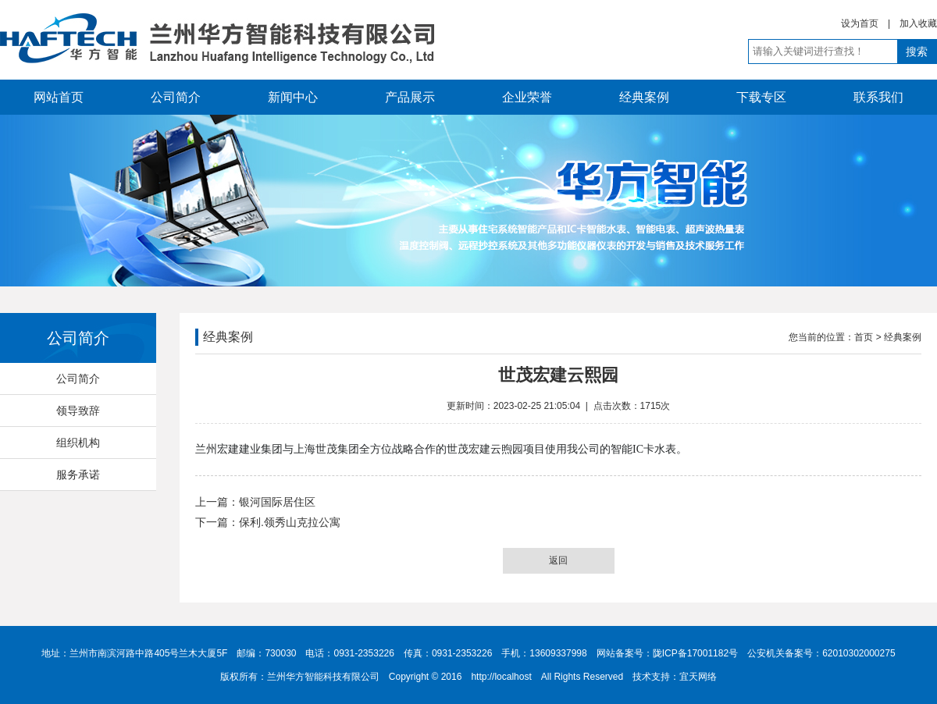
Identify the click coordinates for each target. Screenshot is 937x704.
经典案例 (644, 97)
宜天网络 (698, 676)
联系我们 (878, 97)
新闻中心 (293, 97)
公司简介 (176, 97)
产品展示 (410, 97)
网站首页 (59, 97)
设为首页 (859, 23)
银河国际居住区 (277, 502)
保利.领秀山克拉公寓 (289, 522)
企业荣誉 (527, 97)
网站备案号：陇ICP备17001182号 (667, 653)
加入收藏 (918, 23)
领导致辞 (78, 410)
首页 (863, 337)
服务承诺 (78, 474)
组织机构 (78, 442)
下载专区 (761, 97)
